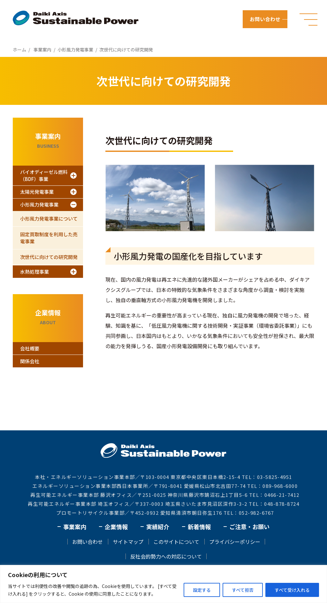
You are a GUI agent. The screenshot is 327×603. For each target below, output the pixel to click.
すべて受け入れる (292, 590)
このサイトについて (176, 541)
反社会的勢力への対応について (166, 556)
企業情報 (116, 526)
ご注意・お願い (249, 526)
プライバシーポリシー (234, 541)
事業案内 (74, 526)
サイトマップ (128, 541)
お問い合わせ (265, 19)
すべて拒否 (243, 590)
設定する (202, 590)
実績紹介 (157, 526)
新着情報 (199, 526)
